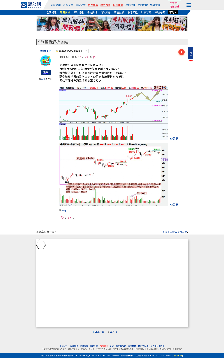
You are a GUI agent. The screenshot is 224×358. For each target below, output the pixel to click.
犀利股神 (130, 5)
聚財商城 (65, 12)
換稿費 (191, 60)
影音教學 (119, 12)
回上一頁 (99, 331)
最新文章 (68, 5)
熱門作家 (105, 5)
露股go (65, 42)
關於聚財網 (143, 346)
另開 (174, 138)
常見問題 (132, 346)
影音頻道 (133, 12)
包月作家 (118, 5)
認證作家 (84, 346)
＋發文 (191, 53)
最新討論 (56, 5)
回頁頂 (113, 331)
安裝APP (64, 346)
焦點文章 (81, 5)
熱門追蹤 (143, 5)
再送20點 (174, 6)
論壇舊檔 (74, 346)
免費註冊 (174, 3)
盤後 (64, 211)
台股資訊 (51, 12)
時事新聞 (146, 12)
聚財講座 (79, 12)
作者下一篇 (181, 232)
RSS (112, 346)
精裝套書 (106, 12)
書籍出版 (94, 346)
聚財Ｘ (173, 12)
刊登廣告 (104, 346)
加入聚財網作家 (157, 346)
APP (43, 78)
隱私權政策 (121, 346)
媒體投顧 (155, 5)
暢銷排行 (92, 12)
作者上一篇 (168, 232)
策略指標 (160, 12)
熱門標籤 (93, 5)
